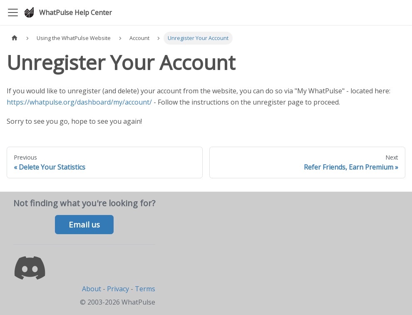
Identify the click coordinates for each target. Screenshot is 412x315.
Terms (145, 288)
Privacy (118, 288)
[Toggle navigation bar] (13, 12)
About (91, 288)
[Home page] (14, 38)
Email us (84, 224)
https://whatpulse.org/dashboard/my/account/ (79, 102)
